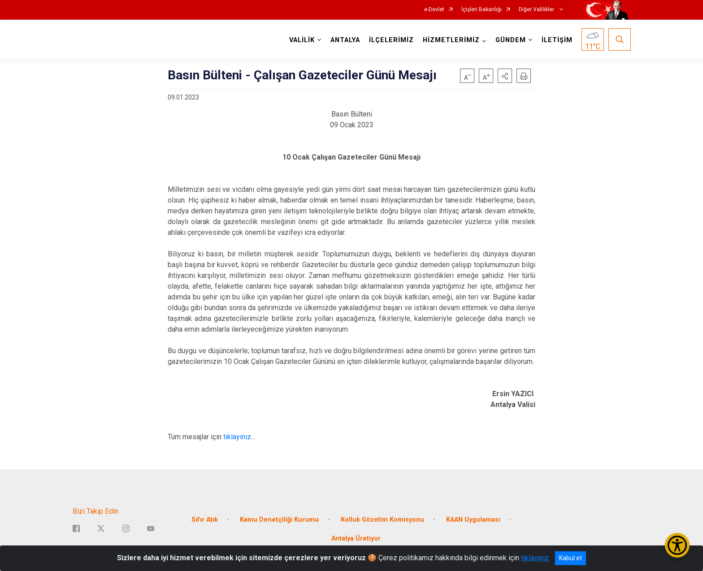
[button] (505, 76)
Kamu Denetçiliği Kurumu (279, 519)
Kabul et (570, 558)
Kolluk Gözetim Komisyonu (382, 519)
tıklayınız (237, 437)
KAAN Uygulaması (473, 519)
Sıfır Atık (204, 519)
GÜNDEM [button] (510, 40)
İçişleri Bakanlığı (481, 10)
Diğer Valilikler (537, 10)
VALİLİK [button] (302, 40)
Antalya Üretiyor (356, 538)
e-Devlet (434, 10)
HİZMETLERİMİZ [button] (451, 40)
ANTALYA (345, 40)
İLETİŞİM (557, 40)
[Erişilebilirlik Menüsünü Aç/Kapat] (677, 545)
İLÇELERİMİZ (391, 40)
